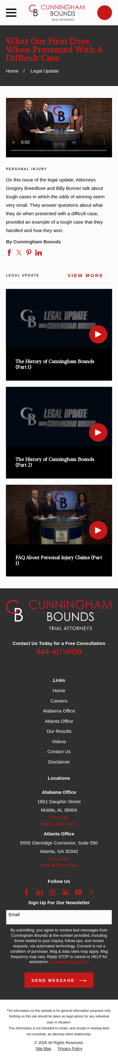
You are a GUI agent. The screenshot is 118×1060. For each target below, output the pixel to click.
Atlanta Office (59, 721)
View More (86, 275)
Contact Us (58, 751)
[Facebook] (26, 892)
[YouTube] (78, 892)
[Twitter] (91, 892)
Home (59, 690)
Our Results (59, 731)
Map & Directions (59, 823)
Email (14, 914)
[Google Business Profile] (65, 892)
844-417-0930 (58, 652)
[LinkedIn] (39, 892)
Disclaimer (59, 761)
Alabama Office (59, 710)
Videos (59, 741)
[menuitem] (43, 1049)
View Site (59, 817)
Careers (59, 700)
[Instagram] (52, 892)
